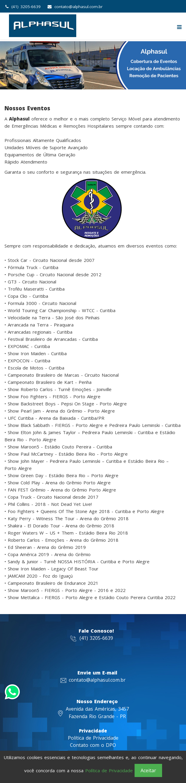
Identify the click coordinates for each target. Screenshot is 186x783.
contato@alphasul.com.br (78, 6)
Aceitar (148, 770)
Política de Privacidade (93, 738)
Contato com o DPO (93, 745)
